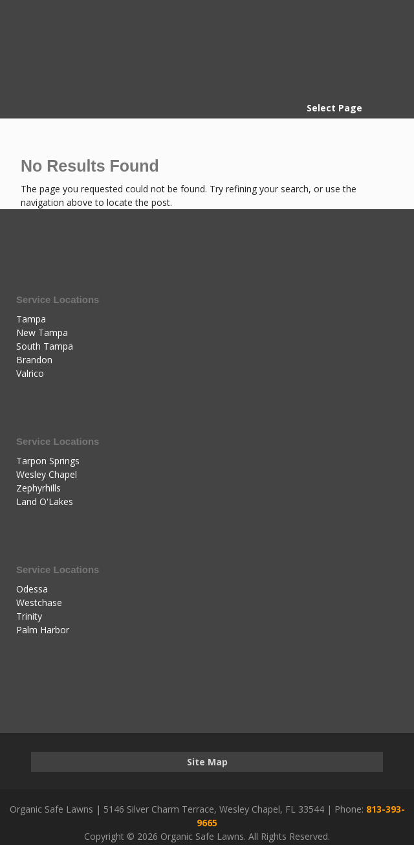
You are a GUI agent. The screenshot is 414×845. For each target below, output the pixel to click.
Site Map (207, 762)
